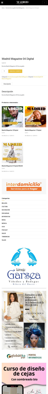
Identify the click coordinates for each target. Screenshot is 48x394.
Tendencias (6, 237)
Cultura (5, 207)
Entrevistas (6, 217)
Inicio (3, 8)
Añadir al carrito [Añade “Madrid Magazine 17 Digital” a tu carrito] (31, 135)
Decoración (6, 210)
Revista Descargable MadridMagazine (15, 8)
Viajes (4, 240)
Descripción (7, 84)
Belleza (4, 203)
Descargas (5, 213)
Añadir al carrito (15, 71)
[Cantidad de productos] (5, 71)
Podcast (5, 230)
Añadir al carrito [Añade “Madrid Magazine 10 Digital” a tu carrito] (8, 135)
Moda (3, 220)
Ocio (3, 227)
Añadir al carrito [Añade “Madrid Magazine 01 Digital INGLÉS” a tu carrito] (8, 171)
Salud (4, 233)
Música (4, 223)
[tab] (7, 84)
